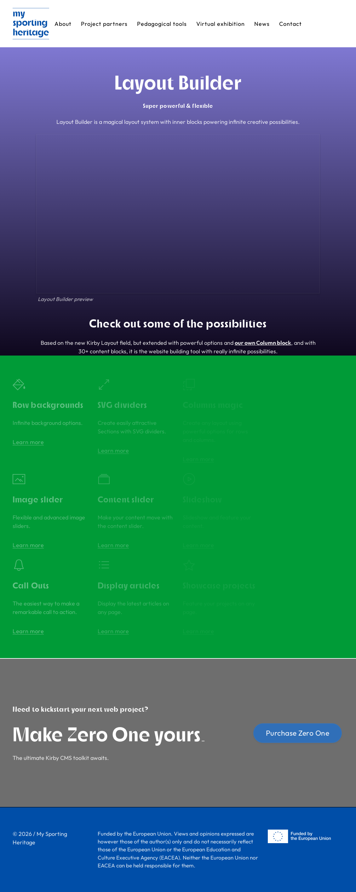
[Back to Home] (31, 23)
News (262, 23)
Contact (290, 23)
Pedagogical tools (162, 23)
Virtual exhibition (220, 23)
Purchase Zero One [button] (298, 734)
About (63, 23)
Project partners (104, 23)
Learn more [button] (28, 442)
